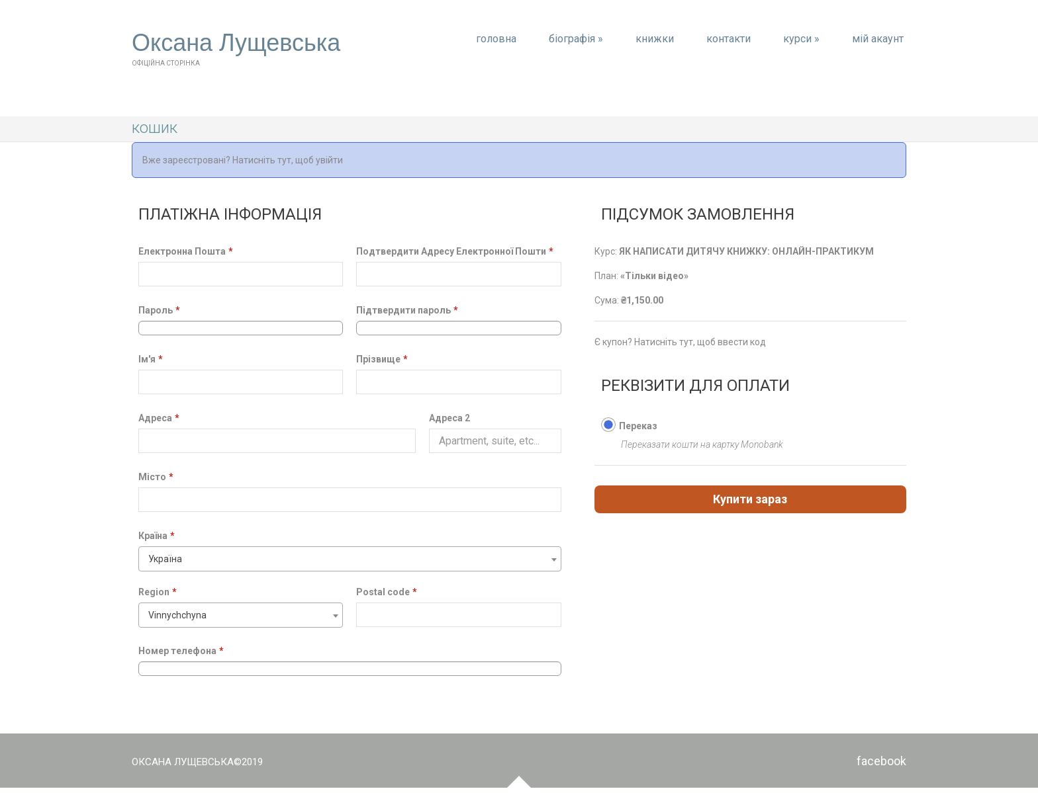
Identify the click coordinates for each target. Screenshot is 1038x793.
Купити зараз (750, 499)
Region (157, 592)
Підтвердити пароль (407, 310)
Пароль (159, 310)
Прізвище (382, 359)
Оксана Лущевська (236, 43)
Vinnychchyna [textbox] (177, 615)
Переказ (638, 426)
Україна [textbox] (165, 559)
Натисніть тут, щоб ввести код (700, 342)
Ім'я (150, 359)
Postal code (386, 592)
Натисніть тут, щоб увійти (287, 160)
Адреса (158, 418)
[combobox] (349, 558)
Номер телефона (181, 651)
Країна (156, 535)
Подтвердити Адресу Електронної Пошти (454, 251)
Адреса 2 (449, 418)
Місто (155, 477)
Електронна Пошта (185, 251)
